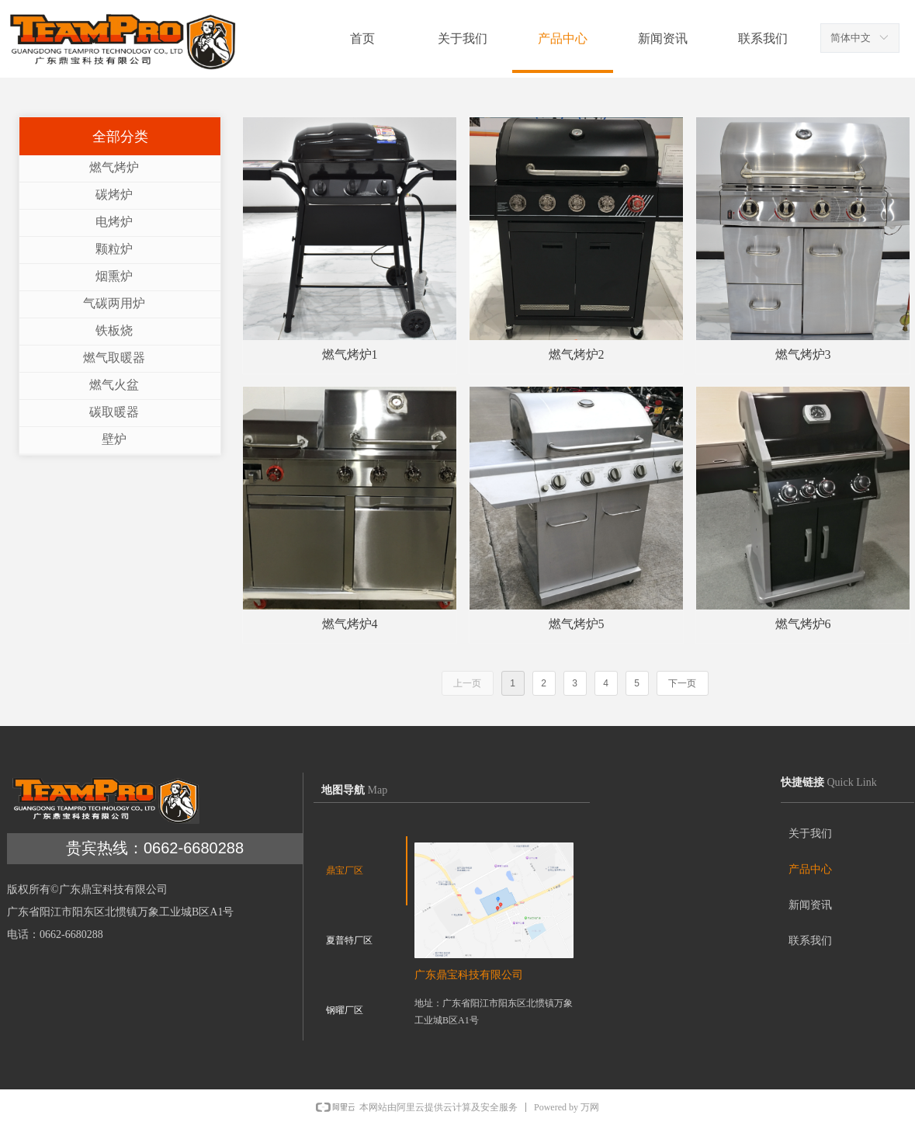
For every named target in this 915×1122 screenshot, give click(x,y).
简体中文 (850, 37)
